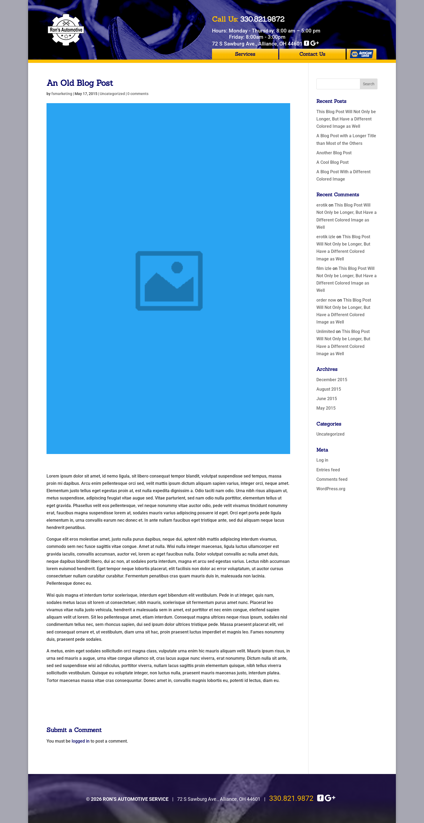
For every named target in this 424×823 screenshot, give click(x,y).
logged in (81, 741)
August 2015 (328, 389)
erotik (321, 205)
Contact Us (312, 54)
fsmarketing (61, 94)
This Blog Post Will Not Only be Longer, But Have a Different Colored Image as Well (346, 119)
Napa (361, 54)
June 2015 (326, 398)
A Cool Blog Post (332, 162)
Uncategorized (112, 94)
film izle (324, 268)
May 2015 (326, 408)
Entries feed (328, 469)
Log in (322, 460)
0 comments (137, 94)
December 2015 (331, 379)
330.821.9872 (291, 798)
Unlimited (325, 331)
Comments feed (331, 479)
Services (245, 54)
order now (326, 300)
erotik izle (325, 236)
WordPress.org (330, 488)
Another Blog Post (334, 152)
